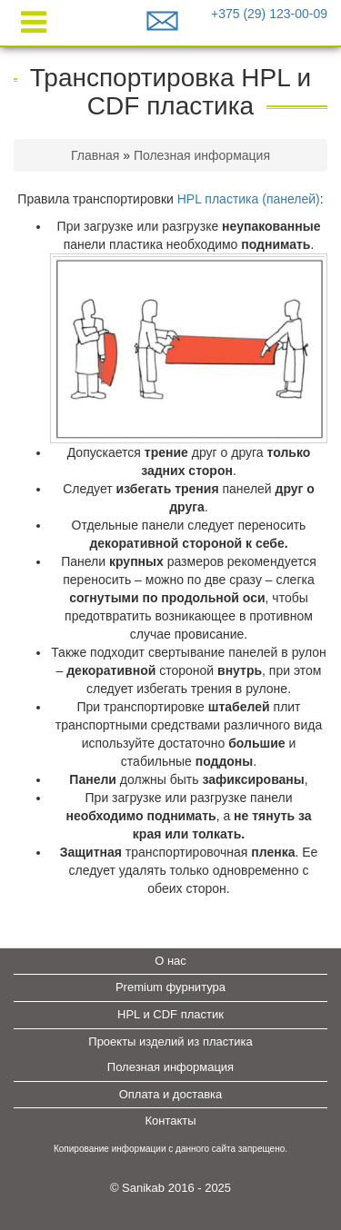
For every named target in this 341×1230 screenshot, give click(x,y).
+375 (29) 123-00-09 (269, 13)
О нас (170, 960)
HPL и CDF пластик (170, 1014)
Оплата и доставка (171, 1094)
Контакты (170, 1120)
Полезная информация (202, 155)
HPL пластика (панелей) (248, 199)
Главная (95, 155)
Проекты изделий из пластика (170, 1041)
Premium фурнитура (170, 987)
